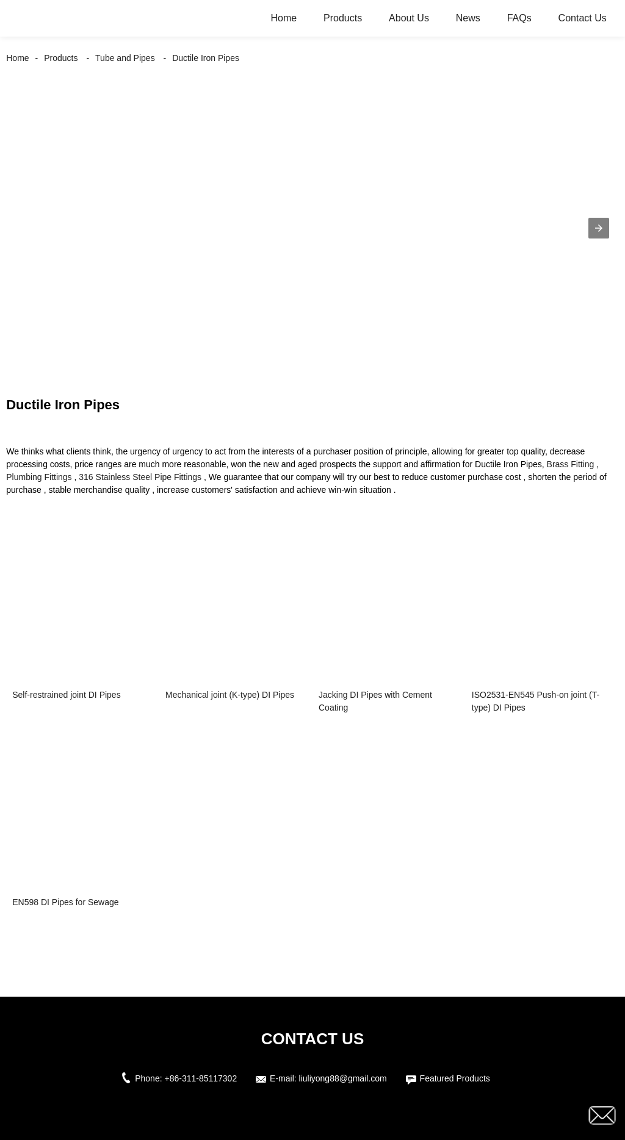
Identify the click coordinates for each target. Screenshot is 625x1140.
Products (342, 18)
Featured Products (455, 1078)
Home (283, 18)
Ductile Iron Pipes (205, 58)
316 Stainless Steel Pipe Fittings (140, 477)
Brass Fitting (570, 464)
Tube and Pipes (125, 58)
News (468, 18)
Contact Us (582, 18)
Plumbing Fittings (38, 477)
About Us (409, 18)
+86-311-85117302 (200, 1078)
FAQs (519, 18)
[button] (598, 228)
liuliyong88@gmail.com (343, 1078)
